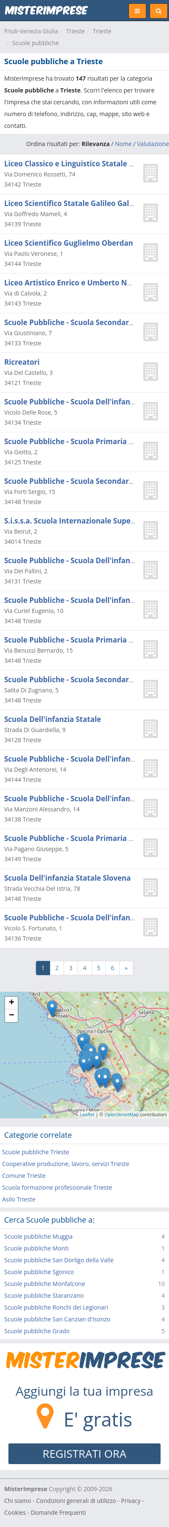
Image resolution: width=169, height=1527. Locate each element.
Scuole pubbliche (35, 43)
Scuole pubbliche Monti (36, 1248)
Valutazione (153, 144)
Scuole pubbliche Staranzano (43, 1295)
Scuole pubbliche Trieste (35, 1152)
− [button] (11, 1015)
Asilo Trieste (18, 1199)
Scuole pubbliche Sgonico (39, 1272)
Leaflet (87, 1114)
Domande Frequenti (58, 1512)
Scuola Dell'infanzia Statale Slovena (67, 878)
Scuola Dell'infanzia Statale (52, 719)
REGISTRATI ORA (84, 1453)
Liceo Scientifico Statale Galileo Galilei (72, 203)
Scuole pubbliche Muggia (38, 1236)
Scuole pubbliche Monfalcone (44, 1284)
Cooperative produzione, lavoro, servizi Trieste (65, 1164)
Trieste (75, 31)
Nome (123, 144)
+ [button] (11, 1003)
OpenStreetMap (122, 1114)
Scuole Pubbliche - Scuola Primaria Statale (79, 441)
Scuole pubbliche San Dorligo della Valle (58, 1260)
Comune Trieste (24, 1176)
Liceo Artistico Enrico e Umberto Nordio (75, 282)
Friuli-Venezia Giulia (31, 31)
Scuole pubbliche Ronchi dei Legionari (56, 1307)
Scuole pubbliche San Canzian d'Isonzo (57, 1319)
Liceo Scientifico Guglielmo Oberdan (68, 243)
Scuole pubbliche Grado (37, 1331)
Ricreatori (22, 362)
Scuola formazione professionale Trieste (57, 1187)
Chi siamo (17, 1501)
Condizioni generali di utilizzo (76, 1501)
